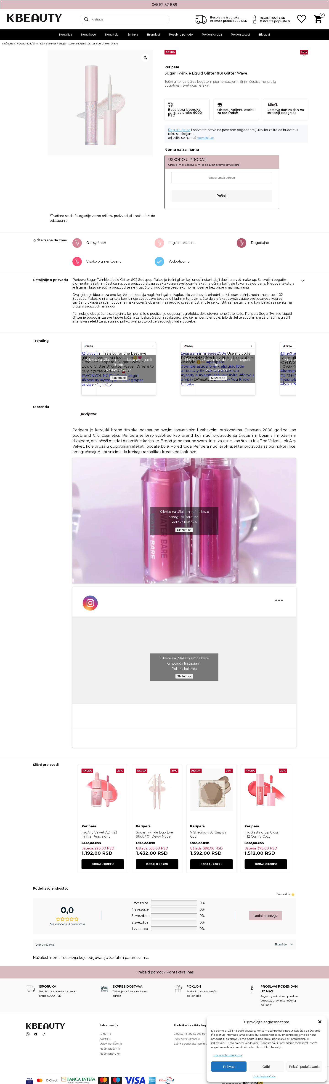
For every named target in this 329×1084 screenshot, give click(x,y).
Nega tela (112, 34)
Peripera (171, 67)
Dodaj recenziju (265, 916)
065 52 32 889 (164, 5)
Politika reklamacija (187, 1038)
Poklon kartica (212, 34)
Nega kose (88, 34)
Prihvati (228, 1067)
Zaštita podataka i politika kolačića (197, 1043)
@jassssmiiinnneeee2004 (203, 353)
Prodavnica (23, 43)
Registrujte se (179, 130)
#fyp (284, 384)
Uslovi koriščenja (111, 1043)
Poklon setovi (240, 34)
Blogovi (264, 34)
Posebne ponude (181, 34)
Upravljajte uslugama (227, 1055)
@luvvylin (91, 353)
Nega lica (65, 34)
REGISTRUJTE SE (272, 17)
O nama (105, 1033)
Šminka (133, 34)
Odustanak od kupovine (189, 1033)
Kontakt (105, 1038)
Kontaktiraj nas (180, 972)
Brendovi (153, 34)
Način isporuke (109, 1053)
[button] (320, 1021)
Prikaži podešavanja (304, 1067)
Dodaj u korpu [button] (103, 864)
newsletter (205, 138)
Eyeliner (51, 43)
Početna (7, 43)
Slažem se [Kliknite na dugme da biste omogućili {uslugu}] (118, 377)
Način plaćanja (110, 1048)
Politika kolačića (264, 1076)
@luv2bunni (291, 353)
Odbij (267, 1067)
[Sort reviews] (283, 944)
